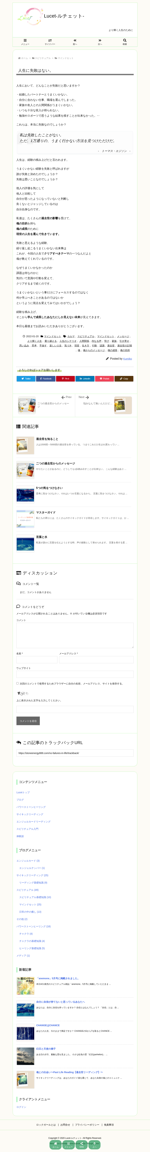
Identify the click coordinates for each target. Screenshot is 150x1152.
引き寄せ (124, 341)
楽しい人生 (55, 345)
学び (106, 341)
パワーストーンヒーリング (31, 807)
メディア (23, 955)
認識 (102, 345)
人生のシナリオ (68, 341)
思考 (34, 345)
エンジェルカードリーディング (33, 821)
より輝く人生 (34, 341)
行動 (94, 345)
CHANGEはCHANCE (48, 1025)
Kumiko (127, 358)
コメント (21, 620)
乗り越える (51, 341)
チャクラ (26, 933)
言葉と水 (41, 537)
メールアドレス (68, 653)
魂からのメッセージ (94, 350)
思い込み (24, 345)
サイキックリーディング (29, 814)
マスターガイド (46, 512)
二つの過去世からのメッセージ (55, 463)
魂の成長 (112, 350)
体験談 (20, 836)
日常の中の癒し (30, 911)
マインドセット (66, 58)
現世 (76, 345)
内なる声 (96, 341)
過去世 (111, 345)
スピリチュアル (43, 58)
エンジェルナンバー (32, 868)
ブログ (20, 799)
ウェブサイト (23, 668)
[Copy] (124, 379)
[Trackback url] (75, 753)
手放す (43, 345)
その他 (21, 919)
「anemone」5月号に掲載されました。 (58, 978)
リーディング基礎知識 (33, 882)
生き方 (85, 345)
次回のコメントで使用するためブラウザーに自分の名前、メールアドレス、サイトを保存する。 (72, 683)
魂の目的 (125, 350)
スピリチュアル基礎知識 (35, 897)
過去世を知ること (47, 438)
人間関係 (84, 341)
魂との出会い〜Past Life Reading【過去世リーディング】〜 (69, 1072)
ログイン (21, 1107)
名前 (19, 653)
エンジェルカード (28, 860)
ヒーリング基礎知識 (32, 948)
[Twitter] (26, 379)
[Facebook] (45, 379)
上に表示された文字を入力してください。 (39, 700)
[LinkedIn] (85, 379)
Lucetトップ (23, 792)
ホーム (24, 58)
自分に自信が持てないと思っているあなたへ (60, 1001)
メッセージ (123, 336)
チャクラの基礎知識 (32, 941)
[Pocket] (104, 379)
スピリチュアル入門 (27, 829)
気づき (68, 345)
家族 (114, 341)
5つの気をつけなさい (49, 487)
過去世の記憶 (124, 345)
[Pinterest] (65, 379)
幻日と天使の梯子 (46, 1048)
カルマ (71, 336)
